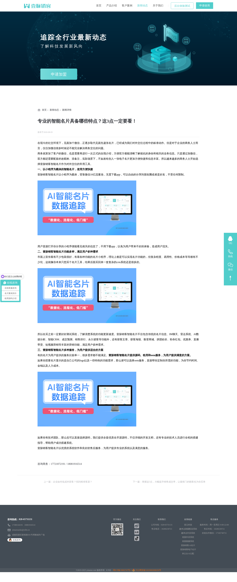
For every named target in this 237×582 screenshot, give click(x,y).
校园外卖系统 (188, 537)
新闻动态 (142, 5)
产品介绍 (111, 5)
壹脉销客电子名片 (188, 549)
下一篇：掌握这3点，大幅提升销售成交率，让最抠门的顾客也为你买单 (169, 482)
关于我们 (158, 5)
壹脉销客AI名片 (188, 545)
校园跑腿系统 (188, 541)
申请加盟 (59, 74)
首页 (98, 5)
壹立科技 (188, 525)
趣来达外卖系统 (188, 533)
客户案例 (127, 5)
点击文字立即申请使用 (51, 469)
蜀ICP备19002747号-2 (122, 570)
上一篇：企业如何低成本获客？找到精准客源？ (68, 482)
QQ (230, 243)
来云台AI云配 (188, 553)
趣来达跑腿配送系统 (188, 529)
